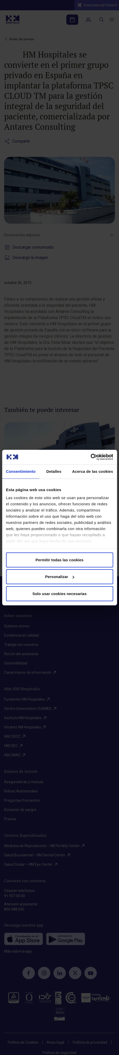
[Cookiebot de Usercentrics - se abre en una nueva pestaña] (90, 457)
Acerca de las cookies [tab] (92, 471)
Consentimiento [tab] (21, 471)
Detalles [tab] (53, 471)
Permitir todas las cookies (60, 559)
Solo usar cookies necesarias (59, 593)
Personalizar (59, 576)
